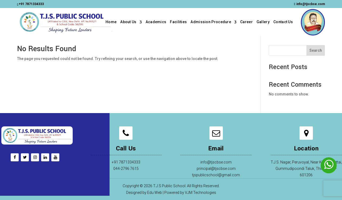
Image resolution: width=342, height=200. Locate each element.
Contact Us (283, 22)
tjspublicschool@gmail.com (216, 175)
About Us (128, 22)
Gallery (263, 22)
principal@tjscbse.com (216, 168)
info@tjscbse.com (216, 162)
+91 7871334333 (31, 4)
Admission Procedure (211, 22)
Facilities (178, 22)
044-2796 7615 (126, 168)
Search (315, 50)
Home (111, 22)
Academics (156, 22)
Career (246, 22)
